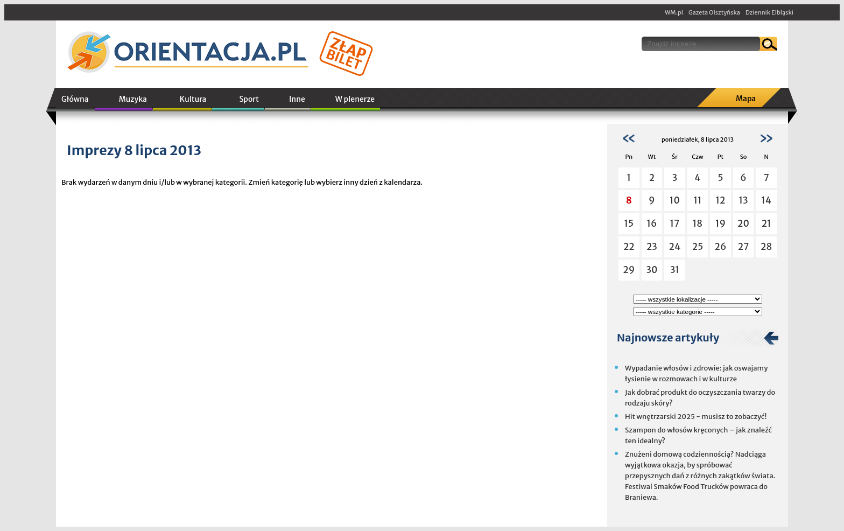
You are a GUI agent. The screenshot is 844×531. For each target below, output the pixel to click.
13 (743, 200)
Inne (297, 99)
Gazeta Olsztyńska (714, 12)
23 (651, 247)
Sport (248, 99)
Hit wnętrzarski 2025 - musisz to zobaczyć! (695, 416)
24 (675, 247)
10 (675, 200)
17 (675, 223)
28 (766, 247)
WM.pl (674, 12)
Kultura (193, 99)
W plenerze (355, 99)
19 (720, 223)
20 (743, 223)
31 (674, 270)
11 (697, 200)
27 (743, 247)
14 (766, 200)
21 (766, 223)
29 (629, 270)
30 (651, 270)
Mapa (746, 98)
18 (697, 223)
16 (651, 223)
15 (629, 223)
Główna (75, 99)
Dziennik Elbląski (769, 12)
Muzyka (133, 99)
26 (721, 247)
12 (721, 200)
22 (629, 247)
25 (698, 247)
